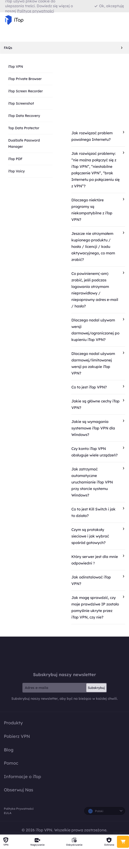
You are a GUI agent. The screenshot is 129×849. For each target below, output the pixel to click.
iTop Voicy (16, 171)
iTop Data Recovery (24, 116)
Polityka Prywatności (19, 808)
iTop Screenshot (21, 103)
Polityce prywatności (35, 11)
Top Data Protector (23, 128)
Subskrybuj (96, 688)
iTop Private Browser (25, 79)
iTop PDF (15, 159)
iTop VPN (15, 66)
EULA (7, 813)
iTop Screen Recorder (25, 91)
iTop (64, 654)
